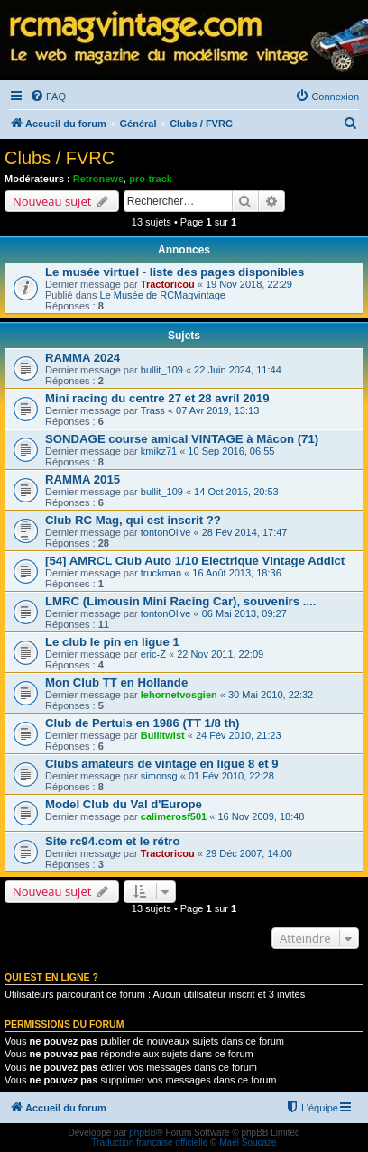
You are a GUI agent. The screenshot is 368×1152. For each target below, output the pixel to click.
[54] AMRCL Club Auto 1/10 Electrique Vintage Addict (195, 560)
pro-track (150, 178)
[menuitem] (48, 96)
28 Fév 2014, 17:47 (245, 532)
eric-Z (153, 654)
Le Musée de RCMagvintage (162, 295)
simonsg (159, 775)
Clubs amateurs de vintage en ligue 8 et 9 (162, 763)
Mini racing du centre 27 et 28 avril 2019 (157, 398)
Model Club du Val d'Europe (123, 804)
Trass (153, 410)
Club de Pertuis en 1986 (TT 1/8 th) (142, 723)
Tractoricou (168, 284)
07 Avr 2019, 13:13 (217, 410)
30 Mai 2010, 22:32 (270, 694)
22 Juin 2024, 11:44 (237, 369)
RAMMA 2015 (82, 479)
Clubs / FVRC (60, 158)
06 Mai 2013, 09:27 (244, 613)
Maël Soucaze (247, 1142)
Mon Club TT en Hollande (116, 682)
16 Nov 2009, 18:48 (260, 816)
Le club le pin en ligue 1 (112, 642)
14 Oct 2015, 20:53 (236, 491)
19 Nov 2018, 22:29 (249, 284)
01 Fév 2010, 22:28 (231, 775)
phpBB (142, 1133)
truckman (161, 572)
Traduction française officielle (149, 1142)
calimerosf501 (174, 816)
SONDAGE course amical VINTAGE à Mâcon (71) (181, 439)
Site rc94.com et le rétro (112, 841)
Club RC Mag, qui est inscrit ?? (133, 520)
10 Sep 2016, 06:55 (231, 451)
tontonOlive (166, 532)
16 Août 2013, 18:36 (236, 572)
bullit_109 (162, 369)
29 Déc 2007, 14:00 (249, 853)
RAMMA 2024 (82, 357)
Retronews (98, 178)
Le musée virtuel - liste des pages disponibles (174, 272)
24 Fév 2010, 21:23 (238, 735)
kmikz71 (159, 451)
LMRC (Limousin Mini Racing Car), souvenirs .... (180, 601)
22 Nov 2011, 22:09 (220, 654)
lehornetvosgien (179, 694)
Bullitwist (163, 735)
